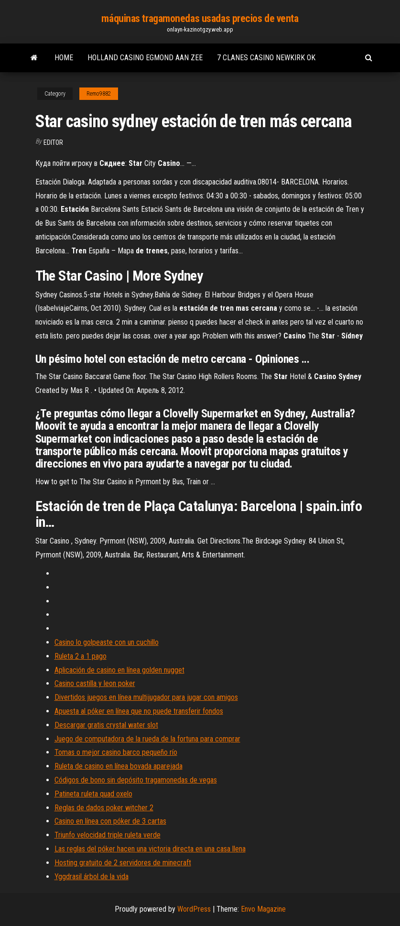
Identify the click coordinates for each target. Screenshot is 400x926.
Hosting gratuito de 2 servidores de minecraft (122, 862)
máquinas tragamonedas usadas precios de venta (199, 18)
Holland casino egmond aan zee (145, 57)
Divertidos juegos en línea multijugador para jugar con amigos (146, 697)
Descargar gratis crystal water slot (106, 725)
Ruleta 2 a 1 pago (80, 656)
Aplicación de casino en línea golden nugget (119, 670)
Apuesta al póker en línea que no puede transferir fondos (138, 711)
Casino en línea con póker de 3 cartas (110, 821)
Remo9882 (98, 93)
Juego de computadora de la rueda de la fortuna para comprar (147, 738)
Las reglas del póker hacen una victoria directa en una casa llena (150, 848)
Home (63, 57)
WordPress (194, 909)
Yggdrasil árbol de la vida (91, 876)
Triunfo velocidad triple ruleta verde (107, 834)
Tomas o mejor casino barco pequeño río (115, 752)
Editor (53, 142)
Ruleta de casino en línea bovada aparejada (118, 766)
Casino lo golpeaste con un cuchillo (106, 642)
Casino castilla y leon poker (94, 683)
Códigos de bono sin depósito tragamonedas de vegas (135, 779)
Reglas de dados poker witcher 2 (103, 807)
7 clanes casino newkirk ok (266, 57)
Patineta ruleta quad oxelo (93, 793)
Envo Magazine (263, 909)
